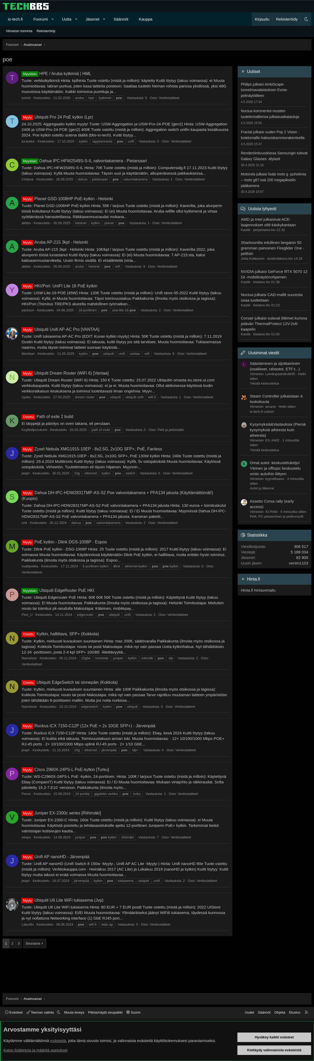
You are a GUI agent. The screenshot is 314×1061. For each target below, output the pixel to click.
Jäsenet (92, 19)
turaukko (28, 141)
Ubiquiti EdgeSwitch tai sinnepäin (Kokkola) (70, 682)
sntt (24, 523)
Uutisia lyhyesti (262, 209)
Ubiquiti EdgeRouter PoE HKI (58, 590)
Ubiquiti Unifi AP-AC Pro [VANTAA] (60, 329)
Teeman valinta (41, 1012)
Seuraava (33, 943)
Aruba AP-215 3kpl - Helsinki (55, 242)
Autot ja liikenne (262, 488)
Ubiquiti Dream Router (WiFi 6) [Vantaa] (65, 373)
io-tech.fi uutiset (262, 412)
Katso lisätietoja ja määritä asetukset (35, 1050)
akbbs (26, 223)
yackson (28, 310)
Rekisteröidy (46, 31)
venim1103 (298, 563)
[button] (52, 19)
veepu (26, 837)
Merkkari (28, 354)
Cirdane (28, 179)
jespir (26, 473)
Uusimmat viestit (263, 353)
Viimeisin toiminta (19, 31)
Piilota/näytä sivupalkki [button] (105, 1012)
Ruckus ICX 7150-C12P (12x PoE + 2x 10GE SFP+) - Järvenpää (88, 726)
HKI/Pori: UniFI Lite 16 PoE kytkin (59, 286)
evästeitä (58, 1040)
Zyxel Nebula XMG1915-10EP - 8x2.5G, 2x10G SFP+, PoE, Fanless (92, 449)
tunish (26, 98)
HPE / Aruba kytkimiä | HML (56, 73)
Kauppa (145, 19)
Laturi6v (28, 924)
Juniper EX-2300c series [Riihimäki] (61, 813)
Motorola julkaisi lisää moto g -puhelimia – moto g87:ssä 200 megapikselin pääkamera (273, 180)
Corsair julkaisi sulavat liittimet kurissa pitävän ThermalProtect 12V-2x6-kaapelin (274, 323)
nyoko (26, 397)
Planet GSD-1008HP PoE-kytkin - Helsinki (67, 199)
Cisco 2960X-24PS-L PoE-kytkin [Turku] (65, 769)
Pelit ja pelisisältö (170, 430)
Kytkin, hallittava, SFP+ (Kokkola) (60, 634)
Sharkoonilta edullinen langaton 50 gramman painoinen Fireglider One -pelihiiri (272, 248)
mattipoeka (30, 566)
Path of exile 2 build (47, 416)
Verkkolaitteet (169, 98)
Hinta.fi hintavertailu (258, 590)
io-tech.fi (15, 19)
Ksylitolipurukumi (34, 430)
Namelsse (29, 658)
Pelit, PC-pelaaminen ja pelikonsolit (276, 516)
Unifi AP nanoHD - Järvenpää (55, 856)
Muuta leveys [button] (74, 1012)
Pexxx (26, 794)
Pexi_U (27, 615)
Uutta (67, 19)
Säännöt (121, 19)
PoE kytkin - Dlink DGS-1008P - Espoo (64, 542)
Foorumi (40, 19)
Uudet (249, 1012)
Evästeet (14, 1012)
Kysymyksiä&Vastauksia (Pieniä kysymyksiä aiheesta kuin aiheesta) (278, 430)
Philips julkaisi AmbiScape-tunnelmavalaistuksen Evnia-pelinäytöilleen (264, 90)
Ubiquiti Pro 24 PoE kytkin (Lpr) (57, 117)
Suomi (133, 1012)
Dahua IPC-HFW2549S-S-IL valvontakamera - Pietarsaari (84, 161)
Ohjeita (279, 1012)
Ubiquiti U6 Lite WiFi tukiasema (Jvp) (62, 900)
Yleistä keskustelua (264, 383)
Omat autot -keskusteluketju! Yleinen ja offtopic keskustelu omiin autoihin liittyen (275, 468)
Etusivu (294, 1012)
